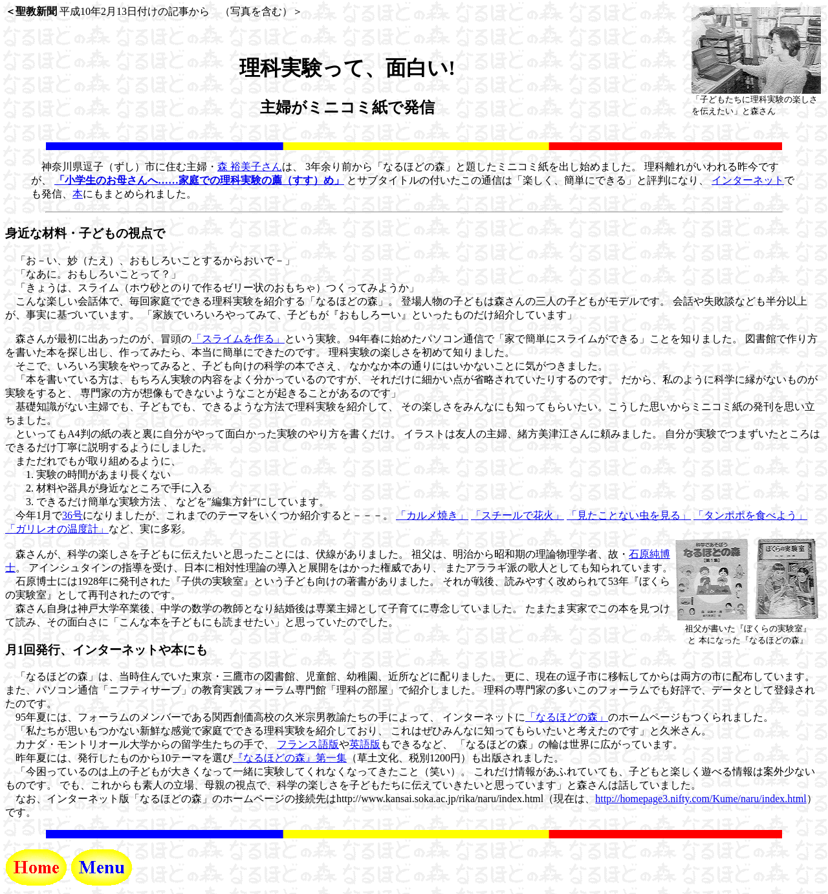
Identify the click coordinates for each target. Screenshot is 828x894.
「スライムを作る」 (238, 338)
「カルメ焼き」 (432, 515)
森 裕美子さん (249, 166)
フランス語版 (308, 744)
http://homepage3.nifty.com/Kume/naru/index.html (700, 798)
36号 (72, 515)
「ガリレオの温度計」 (57, 528)
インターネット (748, 180)
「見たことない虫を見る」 (629, 515)
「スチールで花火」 (517, 515)
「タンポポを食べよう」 (750, 515)
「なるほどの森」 (566, 717)
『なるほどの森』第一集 (290, 757)
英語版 (364, 744)
